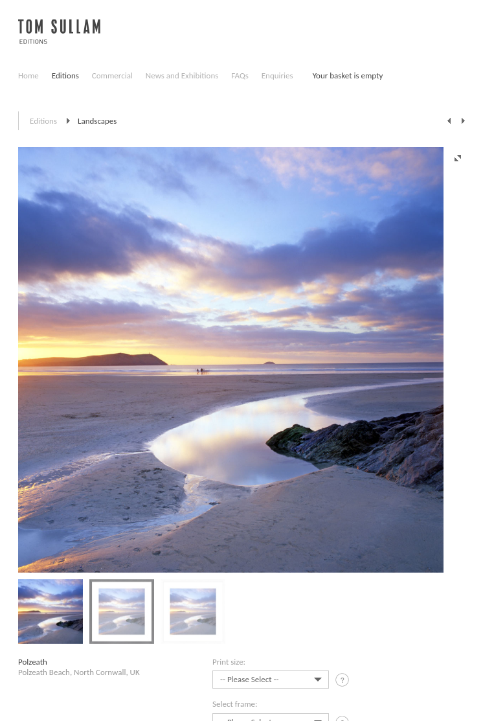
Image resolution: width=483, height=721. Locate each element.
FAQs (239, 75)
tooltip (343, 681)
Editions (65, 75)
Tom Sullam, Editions (59, 38)
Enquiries (277, 75)
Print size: (228, 662)
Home (28, 75)
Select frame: (234, 704)
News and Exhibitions (182, 75)
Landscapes (97, 121)
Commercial (112, 75)
